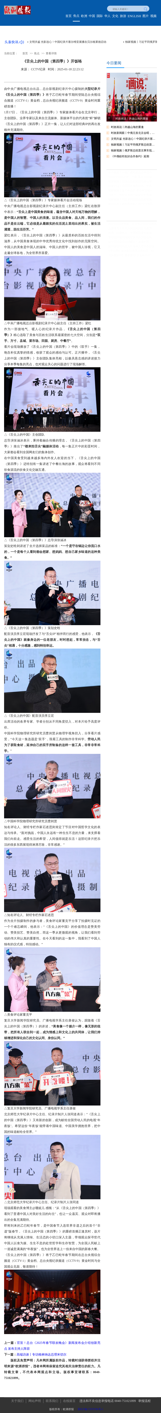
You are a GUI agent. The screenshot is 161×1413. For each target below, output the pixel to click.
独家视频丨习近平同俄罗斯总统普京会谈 (134, 144)
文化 (115, 16)
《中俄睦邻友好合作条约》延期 (130, 156)
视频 (153, 16)
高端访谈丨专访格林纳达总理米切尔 (41, 1354)
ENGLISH (134, 16)
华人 (107, 16)
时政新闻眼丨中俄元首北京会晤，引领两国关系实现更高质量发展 (134, 132)
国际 (100, 16)
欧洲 (84, 16)
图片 (146, 16)
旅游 (123, 16)
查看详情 (51, 53)
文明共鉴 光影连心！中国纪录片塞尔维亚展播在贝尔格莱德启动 (67, 41)
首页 (68, 16)
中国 (92, 16)
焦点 (76, 15)
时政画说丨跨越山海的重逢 (127, 127)
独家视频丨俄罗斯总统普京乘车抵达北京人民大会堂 (134, 150)
